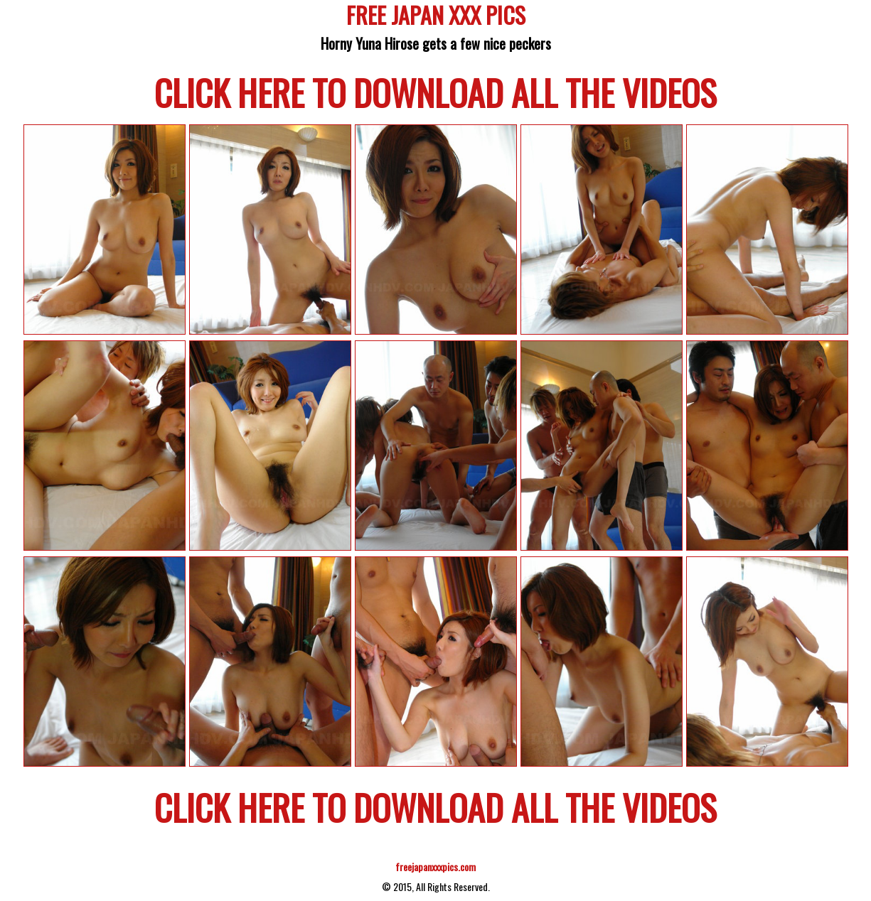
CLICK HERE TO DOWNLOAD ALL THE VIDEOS (435, 91)
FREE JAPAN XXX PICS (435, 17)
